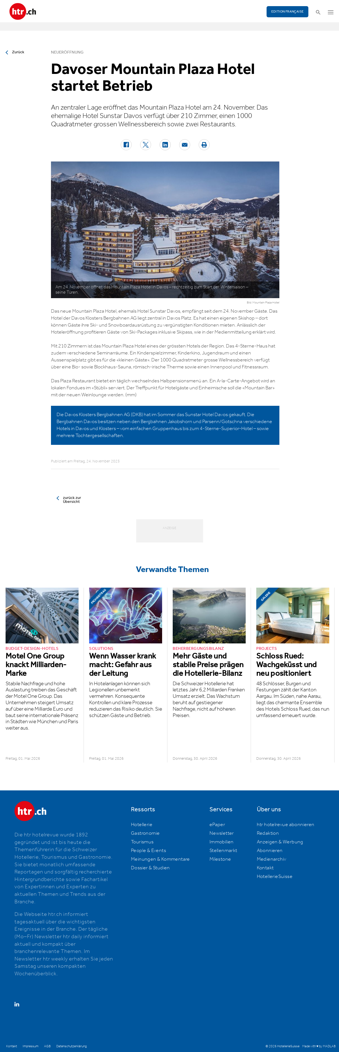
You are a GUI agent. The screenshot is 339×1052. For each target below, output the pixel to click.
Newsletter (221, 833)
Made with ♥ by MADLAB (319, 1046)
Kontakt (265, 868)
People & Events (148, 851)
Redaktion (268, 833)
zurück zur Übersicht (72, 500)
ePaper (217, 825)
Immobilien (221, 842)
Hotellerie (141, 825)
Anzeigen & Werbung (280, 842)
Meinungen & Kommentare (160, 859)
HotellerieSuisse (274, 876)
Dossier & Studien (150, 868)
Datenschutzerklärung (71, 1046)
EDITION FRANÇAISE (287, 11)
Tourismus (142, 842)
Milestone (220, 859)
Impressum (30, 1046)
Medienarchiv (271, 859)
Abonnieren (270, 851)
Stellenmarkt (223, 851)
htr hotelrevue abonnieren (285, 825)
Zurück (18, 52)
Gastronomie (145, 833)
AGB (47, 1046)
